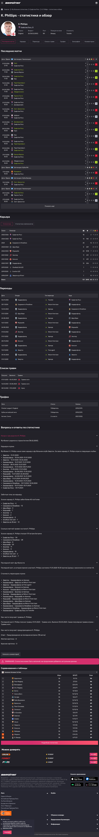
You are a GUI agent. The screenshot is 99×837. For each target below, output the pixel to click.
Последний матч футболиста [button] (13, 563)
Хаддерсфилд (8, 457)
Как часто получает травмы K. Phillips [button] (16, 617)
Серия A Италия (6, 796)
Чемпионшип (26, 59)
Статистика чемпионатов (24, 224)
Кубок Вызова (26, 178)
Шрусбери (7, 478)
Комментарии (89, 41)
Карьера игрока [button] (7, 446)
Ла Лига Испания (6, 801)
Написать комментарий (11, 654)
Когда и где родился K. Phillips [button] (13, 436)
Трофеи (62, 41)
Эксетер (6, 469)
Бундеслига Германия (8, 803)
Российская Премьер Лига (9, 808)
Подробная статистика (49, 743)
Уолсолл (6, 464)
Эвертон (6, 455)
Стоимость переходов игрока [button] (13, 573)
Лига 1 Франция (6, 806)
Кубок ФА (25, 167)
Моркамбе (7, 474)
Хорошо (7, 832)
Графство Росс (8, 488)
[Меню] (2, 2)
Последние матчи (8, 41)
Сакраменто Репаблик (11, 483)
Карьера (23, 41)
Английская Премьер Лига (9, 799)
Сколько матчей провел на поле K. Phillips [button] (18, 529)
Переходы (36, 41)
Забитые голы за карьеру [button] (11, 494)
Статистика (7, 224)
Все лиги (4, 810)
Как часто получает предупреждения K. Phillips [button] (20, 630)
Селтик (70, 568)
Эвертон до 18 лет (9, 522)
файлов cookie (7, 828)
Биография (76, 41)
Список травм (49, 41)
